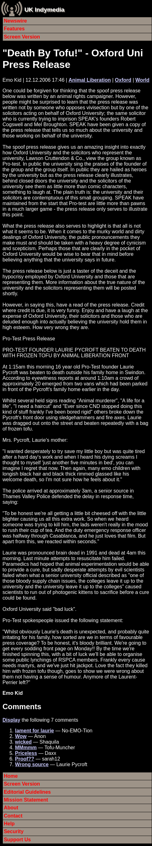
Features (14, 28)
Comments (22, 706)
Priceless (26, 753)
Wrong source (31, 764)
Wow (21, 736)
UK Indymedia (44, 9)
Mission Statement (26, 799)
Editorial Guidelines (27, 792)
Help (9, 823)
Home (11, 776)
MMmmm (26, 747)
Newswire (15, 20)
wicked (23, 742)
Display (11, 720)
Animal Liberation (89, 80)
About (11, 807)
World (142, 80)
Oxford (123, 80)
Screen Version (22, 36)
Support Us (17, 839)
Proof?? (24, 758)
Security (13, 831)
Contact (13, 815)
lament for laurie (34, 730)
